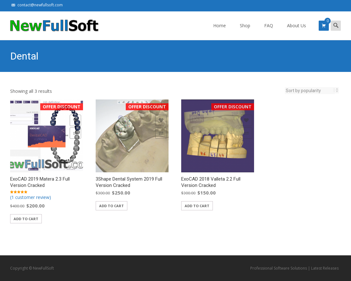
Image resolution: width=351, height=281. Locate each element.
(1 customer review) (30, 197)
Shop (245, 31)
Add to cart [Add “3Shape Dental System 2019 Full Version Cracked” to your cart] (111, 205)
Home (219, 31)
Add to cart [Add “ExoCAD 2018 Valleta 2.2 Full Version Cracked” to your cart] (197, 205)
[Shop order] (310, 90)
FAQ (268, 31)
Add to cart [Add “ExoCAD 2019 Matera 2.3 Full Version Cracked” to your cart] (26, 218)
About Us (296, 31)
